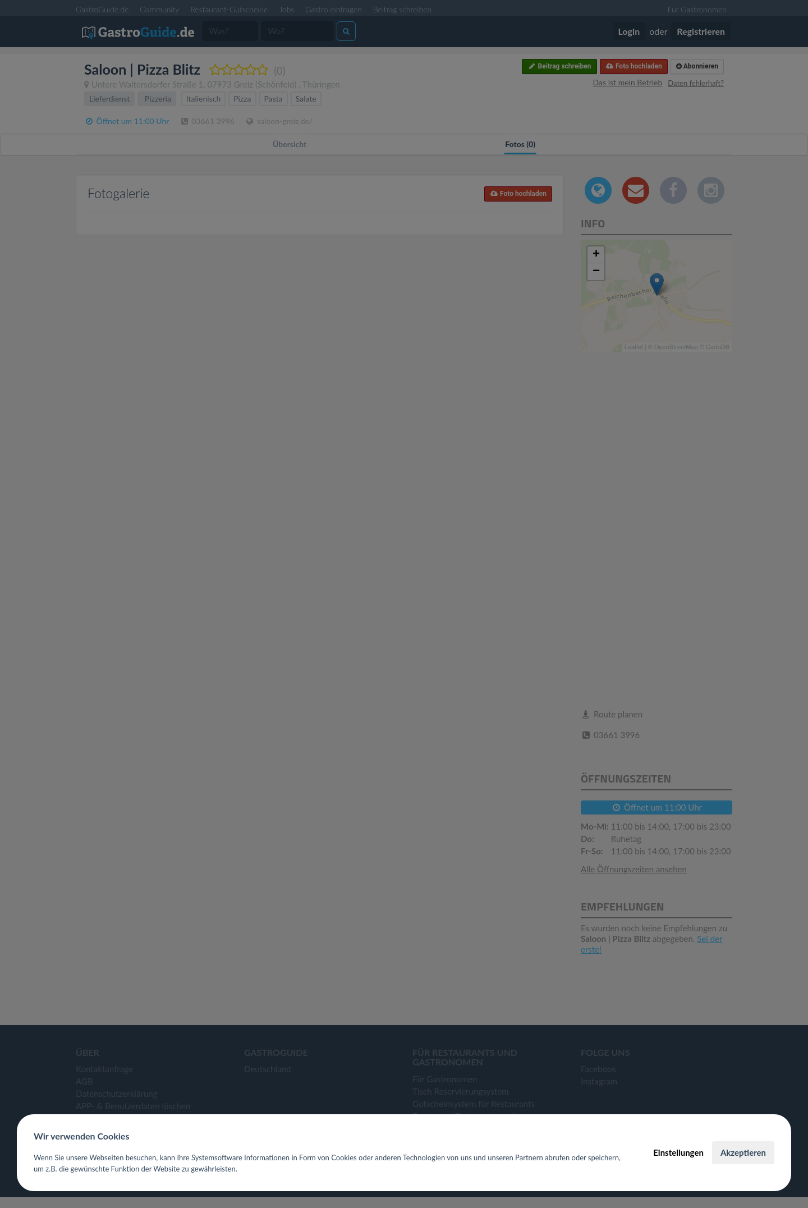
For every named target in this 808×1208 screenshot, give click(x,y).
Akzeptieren (743, 1152)
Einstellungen (678, 1152)
